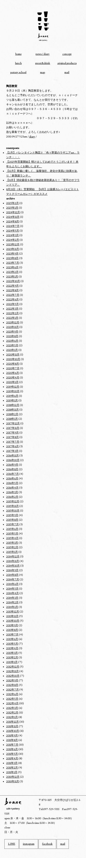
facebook (47, 844)
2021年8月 (12, 336)
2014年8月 (12, 575)
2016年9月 (12, 465)
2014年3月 (12, 598)
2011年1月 (11, 772)
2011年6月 (12, 749)
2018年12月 (12, 405)
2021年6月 (12, 341)
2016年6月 (12, 478)
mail (66, 72)
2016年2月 (12, 497)
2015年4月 (12, 538)
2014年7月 (12, 579)
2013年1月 (12, 662)
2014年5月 (12, 588)
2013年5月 (12, 644)
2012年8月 (12, 685)
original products (67, 63)
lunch (18, 63)
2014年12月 (12, 556)
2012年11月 (12, 671)
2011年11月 (12, 726)
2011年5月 (12, 754)
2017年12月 (13, 423)
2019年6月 (12, 396)
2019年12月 (12, 386)
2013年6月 (12, 639)
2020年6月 (12, 373)
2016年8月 (12, 469)
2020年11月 (12, 354)
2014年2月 (12, 602)
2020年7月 (12, 368)
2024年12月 (13, 212)
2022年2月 (12, 313)
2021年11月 (12, 327)
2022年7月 (12, 295)
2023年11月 (12, 249)
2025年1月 (12, 208)
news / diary (43, 54)
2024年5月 (12, 230)
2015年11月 (12, 506)
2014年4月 (12, 593)
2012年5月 (12, 699)
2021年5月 (12, 345)
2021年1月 (12, 350)
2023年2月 (12, 272)
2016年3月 (12, 492)
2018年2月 (12, 414)
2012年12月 (12, 666)
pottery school (18, 72)
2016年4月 (12, 487)
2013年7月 (12, 634)
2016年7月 (12, 474)
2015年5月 (12, 533)
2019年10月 (12, 391)
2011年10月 (12, 731)
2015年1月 (12, 552)
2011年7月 (12, 744)
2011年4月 (12, 758)
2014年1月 (12, 607)
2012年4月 (12, 703)
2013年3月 (12, 653)
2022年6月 (12, 299)
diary (32, 136)
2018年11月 (12, 409)
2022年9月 (12, 286)
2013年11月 (12, 616)
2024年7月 (12, 226)
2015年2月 (12, 547)
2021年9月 (12, 331)
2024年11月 (12, 217)
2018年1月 (12, 419)
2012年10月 (12, 676)
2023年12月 (12, 244)
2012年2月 (12, 712)
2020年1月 (12, 382)
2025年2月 (12, 203)
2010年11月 (12, 781)
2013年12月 (12, 611)
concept (67, 54)
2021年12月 (12, 322)
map (42, 72)
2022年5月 (12, 304)
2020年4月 (12, 377)
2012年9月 (12, 680)
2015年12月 (12, 501)
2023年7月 (12, 263)
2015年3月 (12, 543)
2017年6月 (12, 446)
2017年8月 (12, 437)
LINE (11, 844)
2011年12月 (12, 722)
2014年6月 (12, 584)
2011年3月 (12, 763)
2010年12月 (12, 777)
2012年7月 (12, 689)
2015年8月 (12, 520)
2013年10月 (12, 621)
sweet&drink (42, 63)
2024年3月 (12, 235)
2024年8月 (12, 221)
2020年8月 (12, 364)
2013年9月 (12, 625)
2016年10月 (12, 460)
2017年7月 (12, 442)
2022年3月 (12, 308)
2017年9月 (12, 432)
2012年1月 (12, 717)
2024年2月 (12, 240)
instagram (28, 844)
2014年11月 (12, 561)
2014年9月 (12, 570)
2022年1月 (12, 318)
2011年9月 (12, 735)
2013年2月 (12, 657)
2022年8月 (12, 290)
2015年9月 (12, 515)
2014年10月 (13, 565)
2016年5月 (12, 483)
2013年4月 (12, 648)
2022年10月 (13, 281)
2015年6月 (12, 529)
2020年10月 (13, 359)
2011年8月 (12, 740)
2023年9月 (12, 253)
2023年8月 (12, 258)
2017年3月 (12, 451)
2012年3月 (12, 708)
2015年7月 (12, 524)
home (18, 54)
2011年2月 (12, 767)
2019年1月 (12, 400)
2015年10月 (12, 510)
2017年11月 (12, 428)
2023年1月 (12, 276)
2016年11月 (12, 455)
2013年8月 (12, 630)
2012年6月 (12, 694)
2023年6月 (12, 267)
